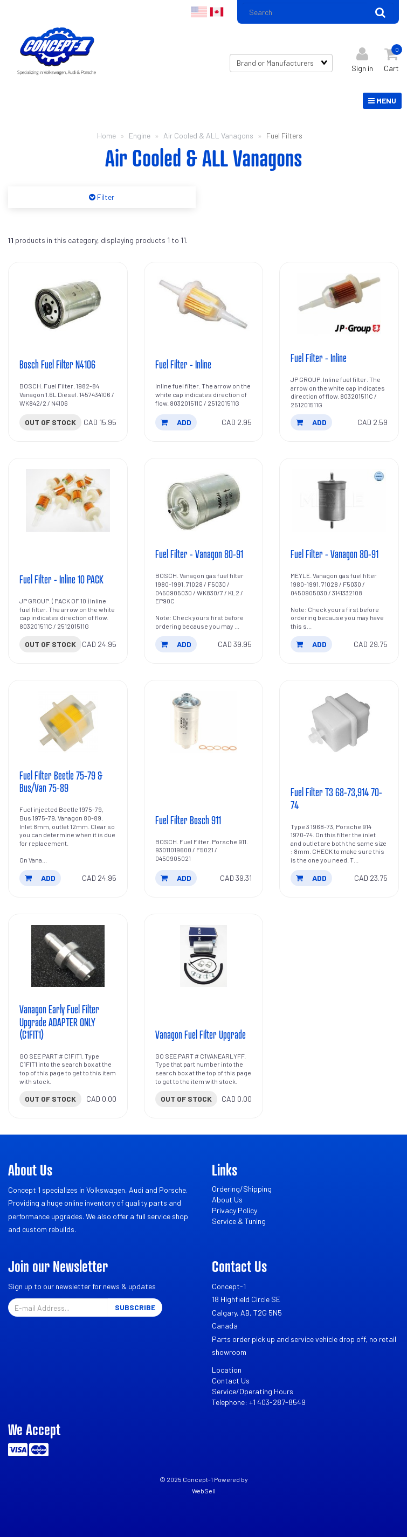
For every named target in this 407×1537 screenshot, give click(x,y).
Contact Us (231, 1380)
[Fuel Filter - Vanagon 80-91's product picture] (203, 500)
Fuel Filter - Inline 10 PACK (61, 579)
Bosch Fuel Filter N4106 (57, 364)
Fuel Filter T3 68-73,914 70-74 (336, 798)
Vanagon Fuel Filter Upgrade (200, 1034)
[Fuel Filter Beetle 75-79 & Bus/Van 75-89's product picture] (67, 722)
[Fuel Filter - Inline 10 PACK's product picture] (67, 500)
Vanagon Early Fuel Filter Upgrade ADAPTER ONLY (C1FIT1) (59, 1021)
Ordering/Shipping (242, 1188)
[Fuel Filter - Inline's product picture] (203, 304)
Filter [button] (104, 196)
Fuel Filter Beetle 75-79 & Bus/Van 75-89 (60, 781)
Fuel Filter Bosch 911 (188, 820)
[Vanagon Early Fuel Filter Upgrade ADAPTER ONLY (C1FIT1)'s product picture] (67, 956)
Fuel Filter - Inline (183, 364)
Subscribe (135, 1307)
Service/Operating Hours (252, 1391)
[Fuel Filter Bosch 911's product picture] (203, 722)
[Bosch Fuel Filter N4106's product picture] (67, 304)
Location (227, 1369)
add (176, 422)
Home (106, 135)
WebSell (204, 1490)
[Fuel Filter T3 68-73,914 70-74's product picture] (339, 722)
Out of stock (50, 422)
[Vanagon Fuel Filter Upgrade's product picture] (203, 956)
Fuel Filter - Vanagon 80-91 (199, 554)
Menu (382, 100)
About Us (227, 1199)
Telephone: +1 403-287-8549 (259, 1402)
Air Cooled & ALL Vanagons (208, 135)
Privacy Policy (234, 1210)
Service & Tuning (239, 1221)
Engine (139, 135)
